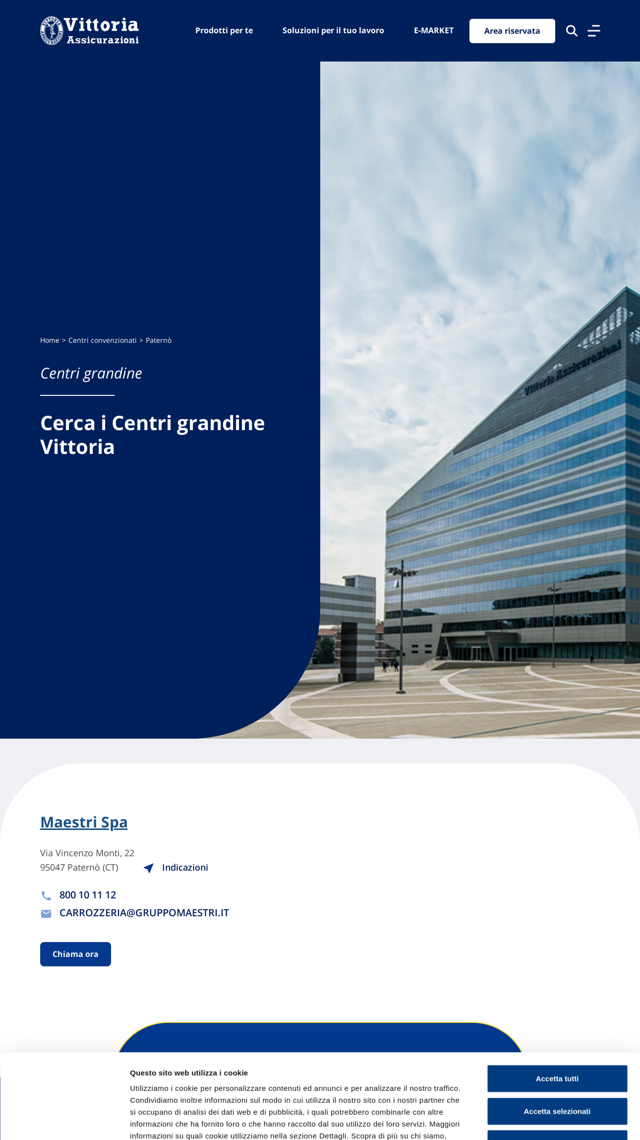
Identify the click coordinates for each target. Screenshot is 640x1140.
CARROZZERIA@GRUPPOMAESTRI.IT (144, 912)
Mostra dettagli (521, 1120)
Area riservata (512, 30)
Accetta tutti (557, 999)
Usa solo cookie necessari (557, 1064)
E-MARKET (434, 30)
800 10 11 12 (87, 894)
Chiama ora (76, 954)
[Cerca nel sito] (572, 30)
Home (49, 340)
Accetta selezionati (557, 1031)
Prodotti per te (224, 30)
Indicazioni (175, 867)
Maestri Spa (84, 822)
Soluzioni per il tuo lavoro (333, 30)
